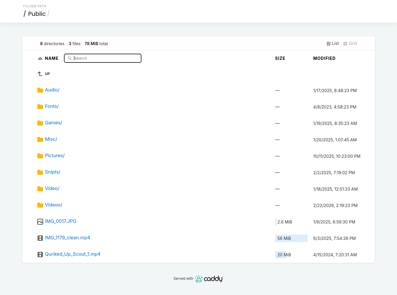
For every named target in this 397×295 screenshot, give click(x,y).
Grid (350, 43)
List (332, 43)
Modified (324, 58)
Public (37, 14)
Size (280, 58)
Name (52, 57)
